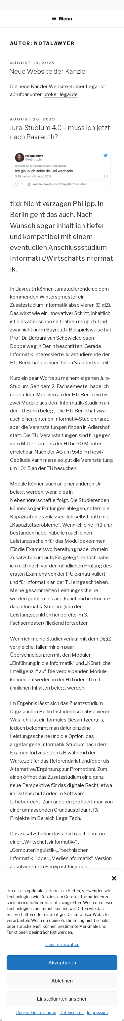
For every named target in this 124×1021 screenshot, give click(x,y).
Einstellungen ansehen (62, 999)
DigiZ (103, 305)
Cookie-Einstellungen (36, 1012)
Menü (62, 18)
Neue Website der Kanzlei (48, 71)
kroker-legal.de (61, 94)
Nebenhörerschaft (31, 500)
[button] (114, 878)
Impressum (97, 1012)
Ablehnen (62, 981)
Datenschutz (72, 1012)
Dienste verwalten (62, 944)
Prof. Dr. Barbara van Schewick (44, 338)
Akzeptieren (62, 963)
